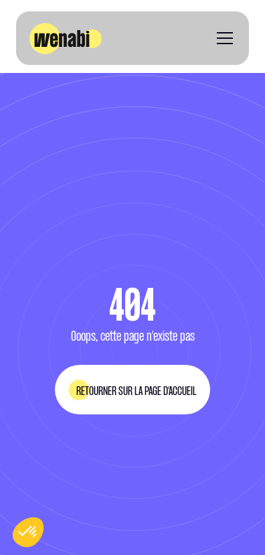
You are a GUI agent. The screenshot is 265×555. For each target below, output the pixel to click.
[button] (222, 38)
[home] (65, 38)
